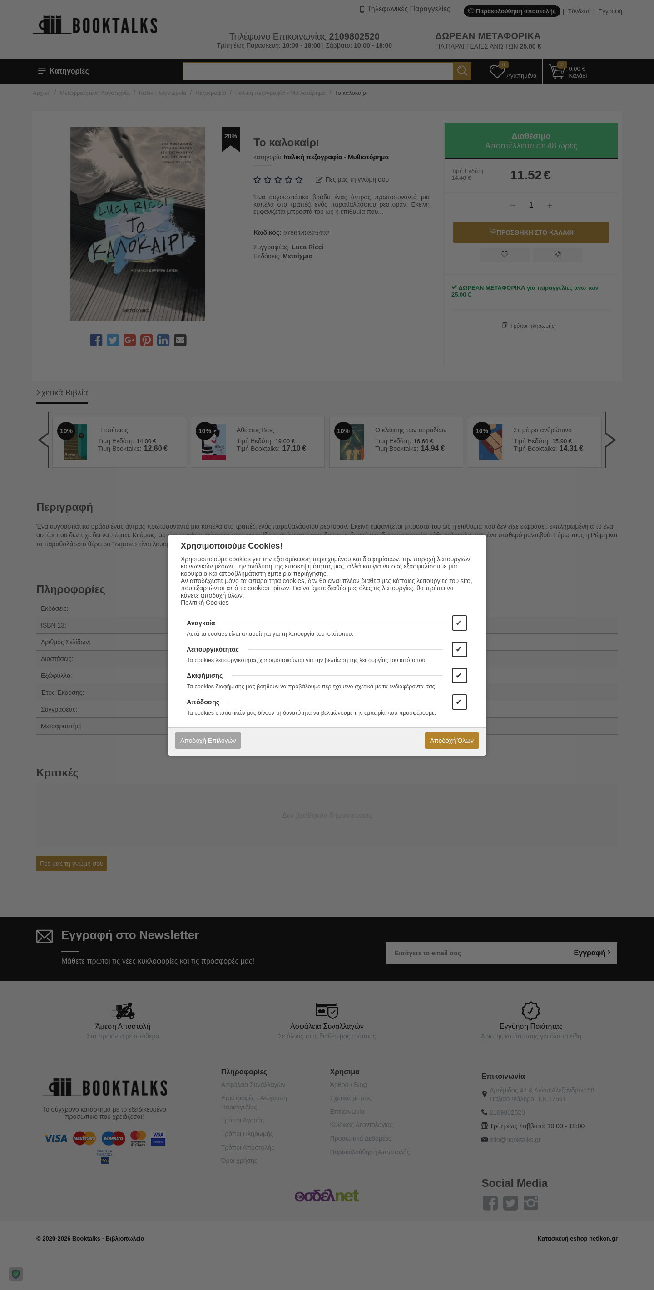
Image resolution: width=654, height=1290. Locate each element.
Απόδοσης (203, 702)
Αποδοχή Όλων (452, 740)
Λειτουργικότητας (213, 649)
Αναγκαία (201, 623)
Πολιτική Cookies (205, 602)
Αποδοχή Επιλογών (208, 740)
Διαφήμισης (205, 675)
